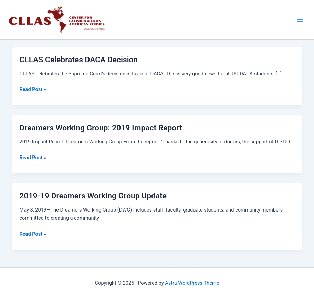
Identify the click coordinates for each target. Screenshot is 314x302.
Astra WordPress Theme (192, 283)
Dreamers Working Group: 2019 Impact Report (100, 127)
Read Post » (32, 89)
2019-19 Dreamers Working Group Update (93, 196)
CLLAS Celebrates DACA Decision (78, 59)
